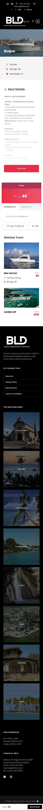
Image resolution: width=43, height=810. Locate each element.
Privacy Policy (11, 382)
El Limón (21, 585)
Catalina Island (21, 508)
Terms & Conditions (14, 394)
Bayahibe (21, 469)
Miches (21, 701)
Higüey (21, 624)
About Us (9, 376)
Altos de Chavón (21, 430)
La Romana (21, 663)
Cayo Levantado (21, 547)
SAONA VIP (10, 312)
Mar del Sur (10, 273)
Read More (21, 169)
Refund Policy (11, 388)
